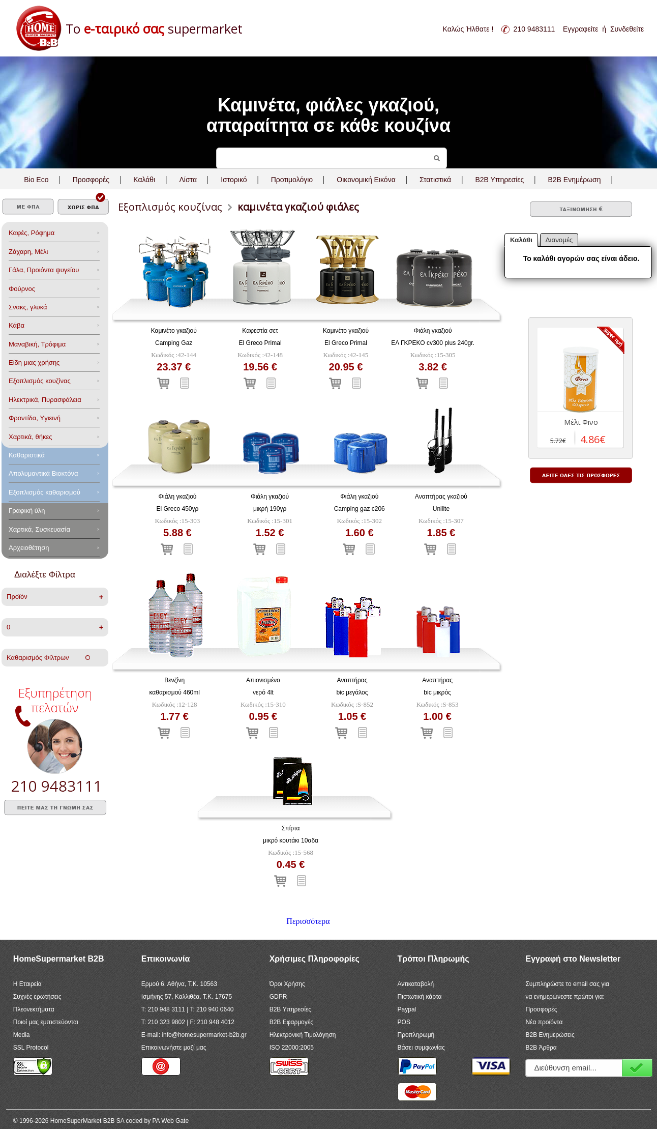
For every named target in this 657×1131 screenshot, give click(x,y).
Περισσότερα (308, 921)
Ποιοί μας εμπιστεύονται (45, 1022)
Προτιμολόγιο (292, 180)
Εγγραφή (637, 1068)
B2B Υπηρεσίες (290, 1009)
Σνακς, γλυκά (28, 307)
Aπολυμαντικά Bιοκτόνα (43, 473)
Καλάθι (144, 180)
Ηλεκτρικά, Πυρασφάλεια (45, 399)
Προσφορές (91, 180)
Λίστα (188, 180)
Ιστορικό (234, 180)
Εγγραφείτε (581, 29)
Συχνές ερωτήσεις (37, 996)
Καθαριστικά (27, 455)
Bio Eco (36, 180)
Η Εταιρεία (27, 984)
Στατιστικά (435, 180)
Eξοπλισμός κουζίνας (40, 381)
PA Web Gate (171, 1120)
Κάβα (16, 325)
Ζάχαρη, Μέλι (28, 251)
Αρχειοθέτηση (29, 548)
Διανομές (559, 240)
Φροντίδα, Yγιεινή (35, 418)
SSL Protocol (31, 1047)
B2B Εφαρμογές (291, 1022)
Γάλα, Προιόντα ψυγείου (44, 270)
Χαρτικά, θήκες (30, 437)
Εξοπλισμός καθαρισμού (44, 492)
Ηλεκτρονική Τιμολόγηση (303, 1034)
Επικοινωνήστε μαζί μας (173, 1047)
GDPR (278, 996)
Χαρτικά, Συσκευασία (39, 529)
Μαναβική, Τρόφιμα (37, 344)
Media (21, 1034)
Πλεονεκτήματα (33, 1009)
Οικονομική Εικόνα (366, 180)
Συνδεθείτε (627, 29)
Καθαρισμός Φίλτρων (48, 657)
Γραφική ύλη (27, 510)
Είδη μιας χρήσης (34, 362)
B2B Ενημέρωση (574, 180)
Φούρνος (22, 289)
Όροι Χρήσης (287, 984)
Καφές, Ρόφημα (31, 233)
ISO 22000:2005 (292, 1047)
